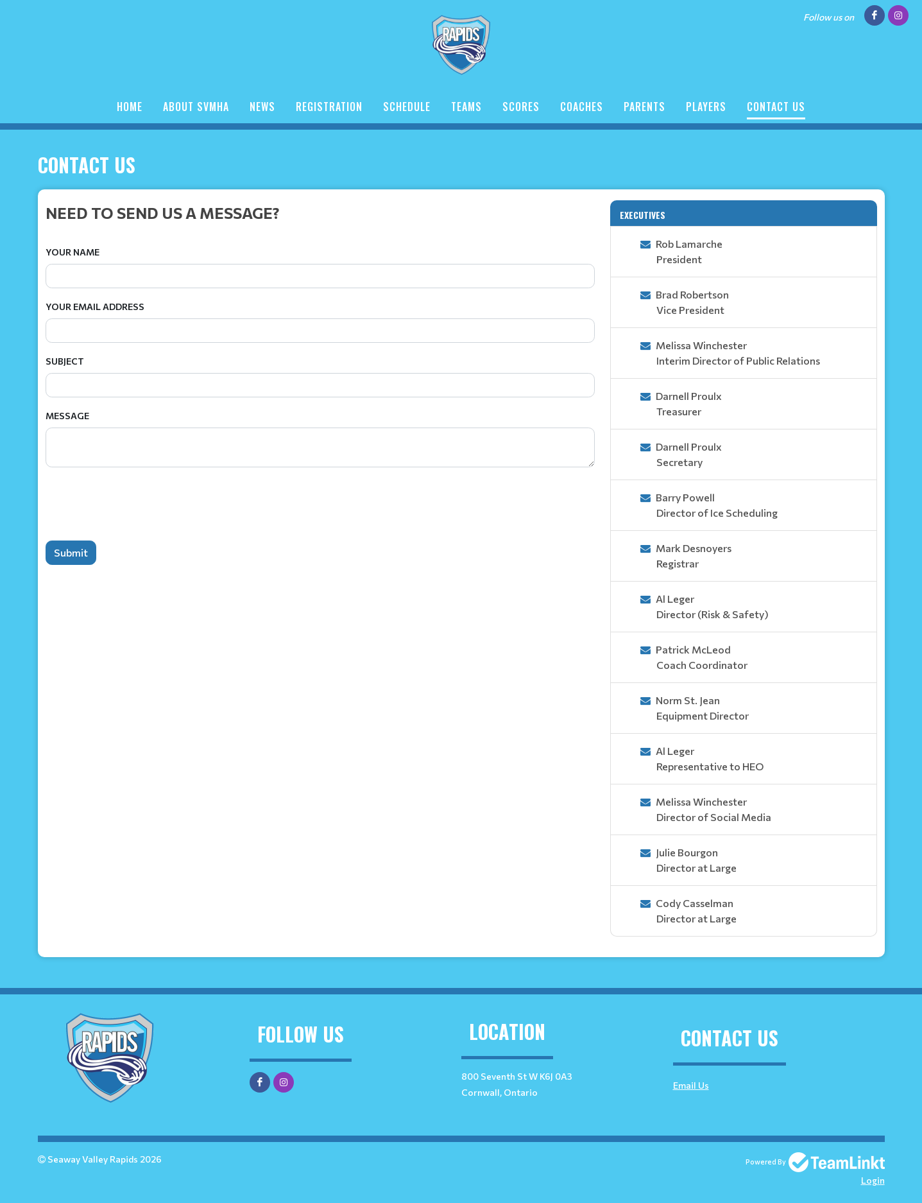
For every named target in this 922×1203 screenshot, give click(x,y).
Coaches (581, 106)
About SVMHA (196, 106)
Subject (65, 361)
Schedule (407, 106)
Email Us (691, 1085)
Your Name (72, 252)
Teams (466, 106)
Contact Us (776, 106)
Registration (329, 106)
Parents (644, 106)
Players (706, 106)
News (262, 106)
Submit (71, 552)
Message (67, 415)
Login (873, 1180)
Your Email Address (95, 306)
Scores (521, 106)
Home (129, 106)
